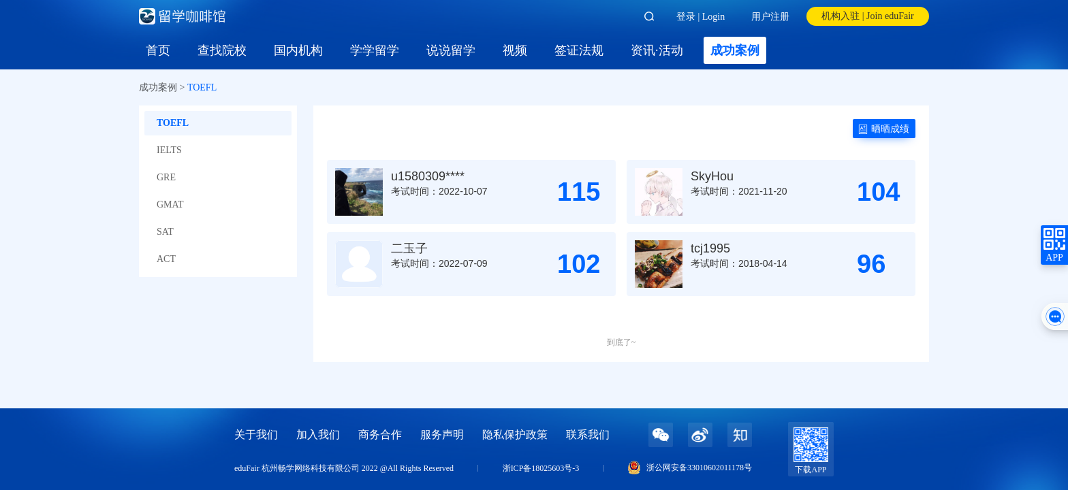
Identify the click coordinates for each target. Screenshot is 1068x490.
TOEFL (173, 123)
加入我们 (318, 434)
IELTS (169, 150)
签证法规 (578, 50)
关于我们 (256, 434)
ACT (166, 259)
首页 (158, 50)
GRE (166, 177)
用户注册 (770, 17)
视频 (515, 50)
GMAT (170, 204)
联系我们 (588, 434)
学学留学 (374, 50)
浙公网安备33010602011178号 (699, 467)
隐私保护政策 (515, 434)
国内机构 (298, 50)
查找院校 (222, 50)
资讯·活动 (657, 50)
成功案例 (734, 50)
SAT (165, 232)
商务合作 (380, 434)
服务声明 (442, 434)
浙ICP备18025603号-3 (541, 468)
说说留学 (450, 50)
